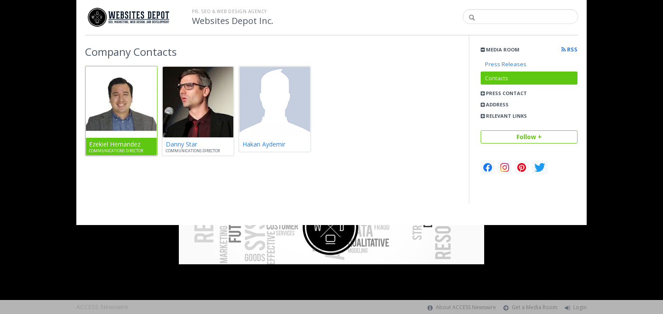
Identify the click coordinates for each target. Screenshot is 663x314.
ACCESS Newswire (102, 307)
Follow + (529, 137)
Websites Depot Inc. (232, 21)
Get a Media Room (534, 307)
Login (580, 307)
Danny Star (181, 144)
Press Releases (505, 64)
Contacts (496, 78)
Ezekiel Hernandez (114, 144)
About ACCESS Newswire (466, 307)
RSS (569, 49)
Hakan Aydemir (264, 144)
